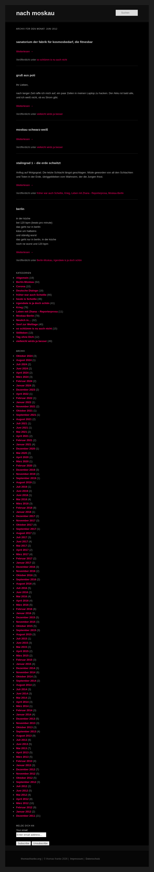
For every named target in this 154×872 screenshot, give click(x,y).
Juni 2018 (22, 495)
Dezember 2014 (25, 668)
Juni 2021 (22, 427)
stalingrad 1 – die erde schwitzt (38, 163)
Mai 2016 (21, 596)
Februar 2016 (24, 609)
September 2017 (26, 528)
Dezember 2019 (25, 469)
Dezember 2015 (25, 617)
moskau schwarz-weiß (32, 129)
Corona (20, 286)
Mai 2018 (21, 499)
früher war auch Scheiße (50, 193)
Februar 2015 (24, 659)
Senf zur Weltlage (27, 324)
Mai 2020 (21, 452)
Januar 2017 (23, 562)
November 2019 (25, 473)
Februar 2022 (24, 398)
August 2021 (23, 419)
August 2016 (23, 583)
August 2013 (23, 735)
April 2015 (22, 651)
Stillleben (22, 332)
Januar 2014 (23, 714)
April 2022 (22, 393)
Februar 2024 (24, 381)
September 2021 (26, 414)
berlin (20, 209)
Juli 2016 (21, 588)
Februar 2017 (24, 558)
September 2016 (26, 579)
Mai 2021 (21, 431)
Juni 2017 (22, 541)
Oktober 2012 (24, 777)
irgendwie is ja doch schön (68, 260)
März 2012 (22, 803)
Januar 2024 (23, 385)
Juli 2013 (21, 739)
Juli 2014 (21, 689)
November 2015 (25, 621)
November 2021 (25, 406)
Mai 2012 (21, 794)
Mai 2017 (21, 545)
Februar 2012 (24, 807)
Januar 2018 (23, 511)
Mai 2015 (21, 646)
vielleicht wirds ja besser (50, 114)
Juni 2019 (22, 490)
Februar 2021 (24, 440)
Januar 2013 (23, 765)
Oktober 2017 (24, 524)
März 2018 (22, 503)
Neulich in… (23, 320)
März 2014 (22, 706)
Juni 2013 (22, 744)
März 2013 (22, 756)
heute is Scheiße (26, 298)
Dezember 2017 (25, 516)
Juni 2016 (22, 592)
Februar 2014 (24, 710)
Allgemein (22, 277)
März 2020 (22, 461)
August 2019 (23, 482)
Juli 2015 (21, 638)
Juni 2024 (22, 368)
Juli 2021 (21, 423)
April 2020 (22, 457)
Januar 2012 (23, 811)
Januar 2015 (23, 663)
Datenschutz (93, 858)
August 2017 (23, 533)
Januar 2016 (23, 613)
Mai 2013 (21, 748)
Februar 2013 (24, 761)
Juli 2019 (21, 486)
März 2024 (22, 376)
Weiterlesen (24, 51)
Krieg (67, 193)
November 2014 (25, 672)
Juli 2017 (21, 537)
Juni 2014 (22, 693)
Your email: (22, 830)
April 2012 (22, 798)
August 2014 (23, 684)
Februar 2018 (24, 507)
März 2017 (22, 554)
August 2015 (23, 634)
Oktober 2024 (24, 355)
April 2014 (22, 701)
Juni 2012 (22, 790)
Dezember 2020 (25, 448)
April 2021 (22, 436)
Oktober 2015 (24, 625)
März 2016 (22, 604)
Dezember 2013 (25, 718)
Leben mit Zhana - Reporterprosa (89, 193)
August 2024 (23, 360)
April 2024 (22, 372)
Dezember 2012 (25, 769)
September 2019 (26, 478)
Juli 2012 (21, 786)
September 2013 (26, 731)
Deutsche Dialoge (27, 290)
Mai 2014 (21, 697)
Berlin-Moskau (44, 260)
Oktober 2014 (24, 676)
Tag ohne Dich (25, 336)
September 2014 (26, 680)
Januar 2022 (23, 402)
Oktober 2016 (24, 575)
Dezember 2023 (25, 389)
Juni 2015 (22, 642)
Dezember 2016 (25, 566)
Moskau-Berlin (116, 193)
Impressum (76, 858)
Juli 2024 (21, 364)
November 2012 (25, 773)
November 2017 (25, 520)
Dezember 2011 (25, 815)
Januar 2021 (23, 444)
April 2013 (22, 752)
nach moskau (35, 13)
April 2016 (22, 600)
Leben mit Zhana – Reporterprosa (37, 311)
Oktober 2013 (24, 727)
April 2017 (22, 549)
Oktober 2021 (24, 410)
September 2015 (26, 630)
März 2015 (22, 655)
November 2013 (25, 723)
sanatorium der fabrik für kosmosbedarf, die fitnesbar (54, 42)
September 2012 (26, 782)
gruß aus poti (25, 75)
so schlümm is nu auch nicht (52, 59)
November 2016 (25, 571)
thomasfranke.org (31, 858)
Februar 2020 (24, 465)
